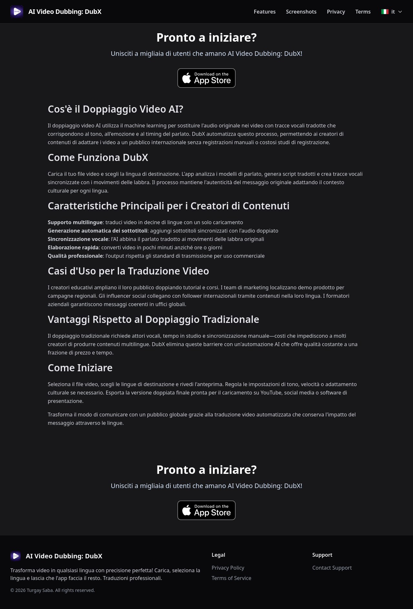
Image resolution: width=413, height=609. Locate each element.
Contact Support (332, 567)
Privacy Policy (228, 567)
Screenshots (301, 11)
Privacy (336, 11)
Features (265, 11)
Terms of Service (231, 578)
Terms (363, 11)
